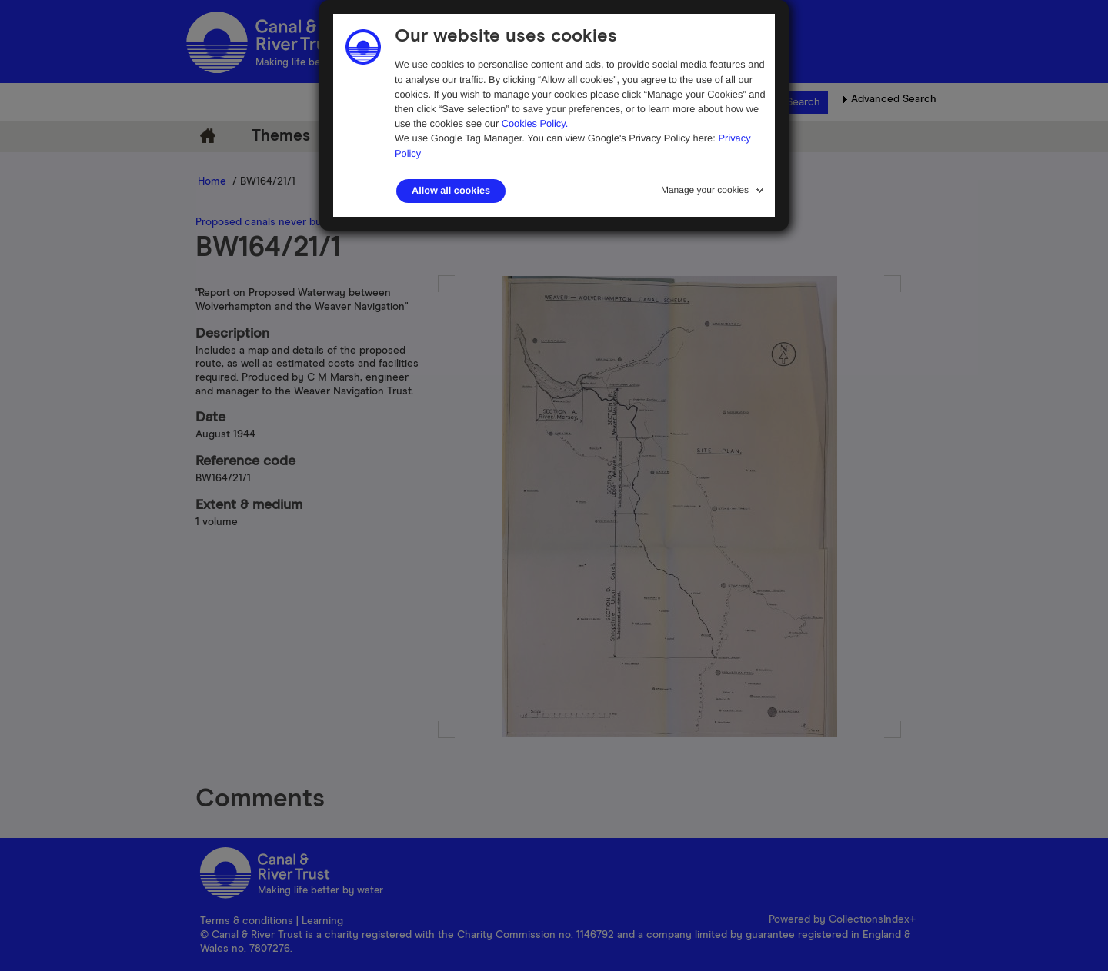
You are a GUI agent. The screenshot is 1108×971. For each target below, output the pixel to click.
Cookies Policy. (535, 123)
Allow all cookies (451, 190)
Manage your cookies (705, 190)
